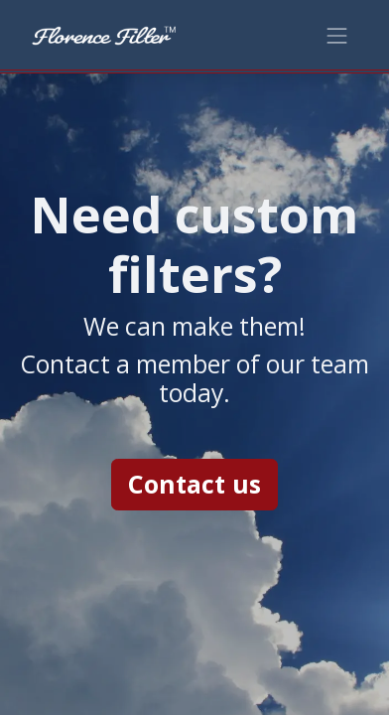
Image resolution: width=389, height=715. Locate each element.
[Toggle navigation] (337, 34)
